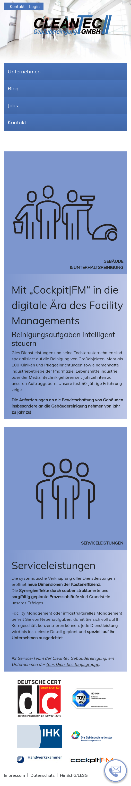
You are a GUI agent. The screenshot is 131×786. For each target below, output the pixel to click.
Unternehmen (24, 71)
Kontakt (17, 6)
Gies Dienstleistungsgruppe (72, 664)
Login (34, 6)
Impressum (14, 775)
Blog (13, 88)
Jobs (13, 105)
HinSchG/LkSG (74, 775)
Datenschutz (42, 775)
